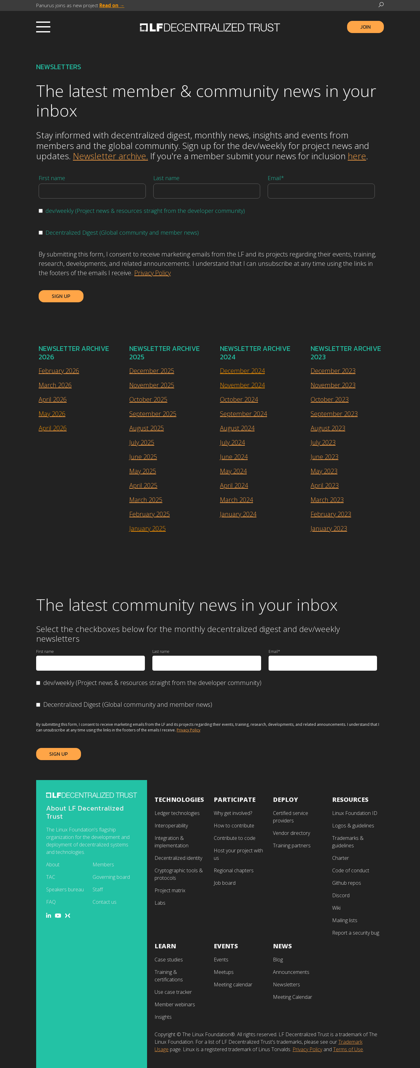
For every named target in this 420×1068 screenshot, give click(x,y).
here (357, 156)
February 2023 (331, 514)
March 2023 (327, 500)
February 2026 (59, 370)
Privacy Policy (152, 273)
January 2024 (238, 514)
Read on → (111, 5)
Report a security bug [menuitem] (355, 932)
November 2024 (242, 385)
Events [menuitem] (221, 959)
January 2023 (329, 528)
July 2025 (141, 442)
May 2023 (324, 471)
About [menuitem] (53, 864)
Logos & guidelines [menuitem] (353, 825)
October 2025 (148, 399)
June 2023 (324, 457)
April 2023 (325, 485)
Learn (165, 946)
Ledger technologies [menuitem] (177, 813)
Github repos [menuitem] (346, 882)
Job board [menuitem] (225, 882)
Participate (234, 799)
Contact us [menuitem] (105, 901)
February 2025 (149, 514)
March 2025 (145, 500)
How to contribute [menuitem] (234, 825)
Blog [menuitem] (278, 959)
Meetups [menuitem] (224, 972)
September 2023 (334, 413)
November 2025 (151, 385)
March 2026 (55, 385)
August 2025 (146, 428)
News (282, 946)
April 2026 (53, 399)
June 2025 (143, 457)
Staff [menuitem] (98, 889)
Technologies (179, 799)
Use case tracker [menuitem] (173, 992)
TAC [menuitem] (50, 877)
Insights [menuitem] (163, 1016)
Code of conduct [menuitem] (350, 870)
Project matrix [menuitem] (170, 890)
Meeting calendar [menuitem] (233, 984)
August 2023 (328, 428)
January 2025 (147, 528)
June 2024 (234, 457)
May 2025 (142, 471)
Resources (350, 799)
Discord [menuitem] (341, 895)
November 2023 (333, 385)
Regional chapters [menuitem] (234, 870)
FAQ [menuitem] (51, 901)
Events (226, 946)
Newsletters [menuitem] (286, 984)
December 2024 (242, 370)
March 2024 (236, 500)
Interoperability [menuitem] (171, 825)
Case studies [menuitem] (169, 959)
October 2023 (330, 399)
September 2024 (243, 413)
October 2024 (239, 399)
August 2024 (237, 428)
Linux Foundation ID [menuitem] (354, 813)
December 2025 (151, 370)
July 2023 (323, 442)
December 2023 (333, 370)
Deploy (285, 799)
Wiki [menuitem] (336, 907)
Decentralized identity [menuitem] (178, 858)
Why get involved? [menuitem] (233, 813)
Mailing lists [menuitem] (344, 920)
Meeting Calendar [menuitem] (292, 997)
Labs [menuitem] (160, 902)
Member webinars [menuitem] (175, 1004)
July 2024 (232, 442)
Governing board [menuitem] (111, 877)
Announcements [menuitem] (291, 972)
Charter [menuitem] (340, 858)
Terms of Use (348, 1049)
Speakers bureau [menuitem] (65, 889)
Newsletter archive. (110, 156)
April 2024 (234, 485)
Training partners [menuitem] (292, 845)
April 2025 (143, 485)
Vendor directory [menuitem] (291, 833)
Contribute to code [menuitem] (234, 838)
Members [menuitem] (103, 864)
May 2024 (233, 471)
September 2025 (152, 413)
